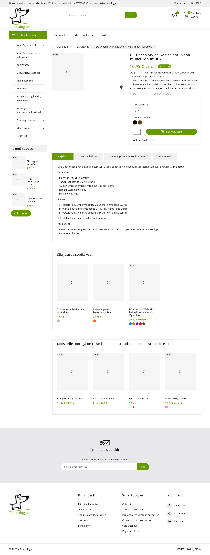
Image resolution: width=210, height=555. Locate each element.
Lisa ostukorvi (171, 132)
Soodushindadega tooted (92, 514)
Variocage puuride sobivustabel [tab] (127, 156)
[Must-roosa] (166, 407)
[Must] (135, 122)
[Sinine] (130, 323)
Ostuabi (126, 504)
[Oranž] (94, 320)
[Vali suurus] (137, 110)
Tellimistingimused (83, 35)
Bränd (133, 93)
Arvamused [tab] (164, 156)
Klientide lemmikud (88, 504)
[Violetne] (137, 323)
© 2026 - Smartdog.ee (21, 549)
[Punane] (140, 323)
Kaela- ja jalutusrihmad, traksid (31, 110)
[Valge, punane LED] (133, 407)
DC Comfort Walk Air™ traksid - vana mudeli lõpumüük (142, 312)
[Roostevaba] (58, 320)
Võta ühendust (130, 525)
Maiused (21, 88)
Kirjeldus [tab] (63, 156)
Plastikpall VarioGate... (33, 163)
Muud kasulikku (25, 80)
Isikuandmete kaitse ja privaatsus (140, 514)
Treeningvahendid (31, 120)
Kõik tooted (21, 213)
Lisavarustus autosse (28, 72)
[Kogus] (137, 132)
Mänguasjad (31, 128)
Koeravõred (23, 64)
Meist (105, 35)
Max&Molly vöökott (176, 398)
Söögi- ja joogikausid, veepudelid (29, 98)
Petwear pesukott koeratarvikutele (103, 311)
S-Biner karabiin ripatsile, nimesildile (71, 311)
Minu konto (84, 525)
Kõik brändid (59, 35)
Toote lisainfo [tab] (89, 156)
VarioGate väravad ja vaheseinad (28, 55)
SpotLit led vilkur (138, 398)
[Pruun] (140, 122)
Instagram (180, 513)
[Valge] (130, 407)
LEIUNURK (22, 135)
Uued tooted (85, 509)
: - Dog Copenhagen (160, 93)
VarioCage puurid (31, 45)
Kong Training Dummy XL (71, 398)
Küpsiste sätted (130, 531)
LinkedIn (178, 521)
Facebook (179, 505)
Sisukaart (83, 520)
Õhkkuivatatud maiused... (35, 200)
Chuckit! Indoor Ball (104, 398)
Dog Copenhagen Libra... (34, 181)
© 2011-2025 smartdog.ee (136, 520)
